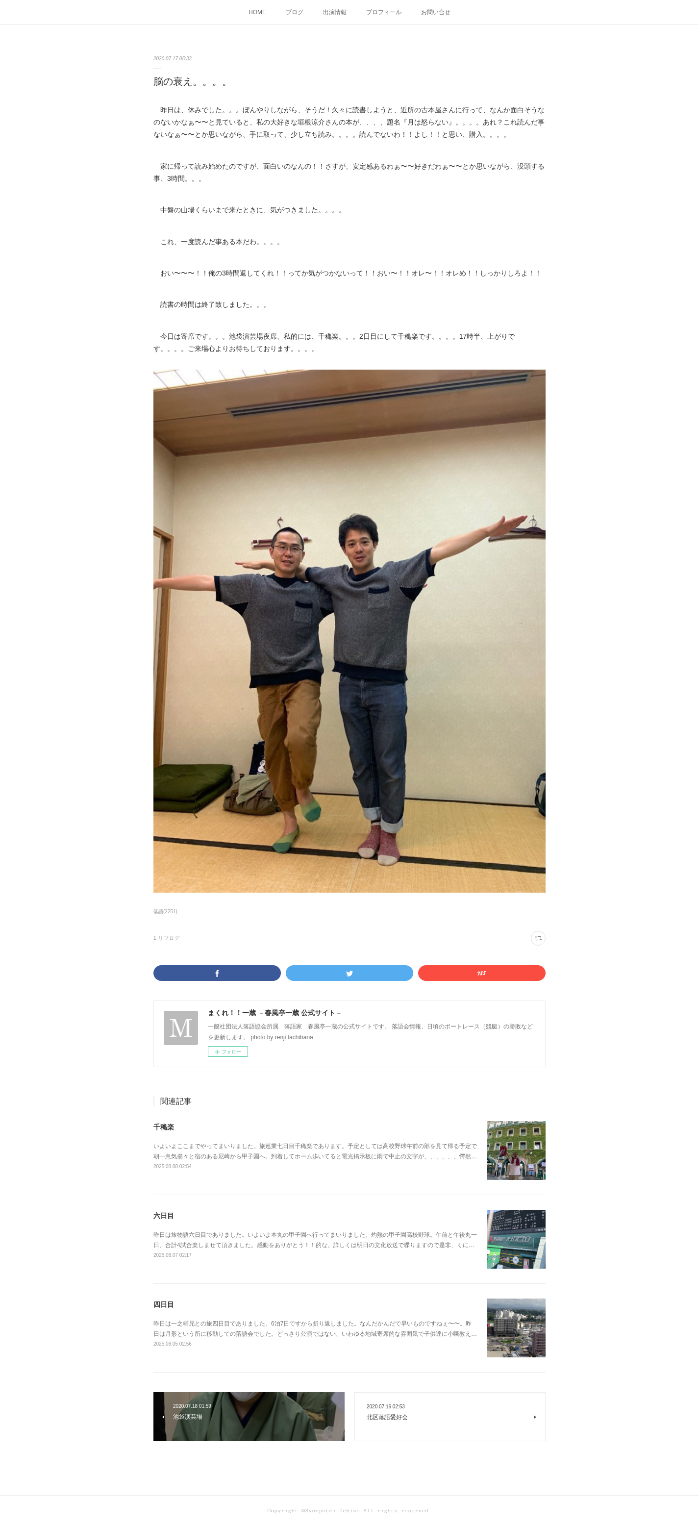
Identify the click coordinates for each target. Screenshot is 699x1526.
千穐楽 (163, 1127)
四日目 (163, 1304)
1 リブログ (166, 938)
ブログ (294, 12)
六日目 (163, 1216)
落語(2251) (165, 911)
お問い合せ (435, 12)
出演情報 (335, 12)
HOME (257, 12)
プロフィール (383, 12)
